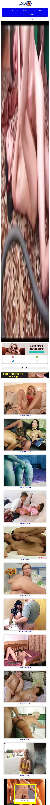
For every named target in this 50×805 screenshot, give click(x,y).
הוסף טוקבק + (25, 367)
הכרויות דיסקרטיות (28, 10)
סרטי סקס (42, 10)
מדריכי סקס (14, 10)
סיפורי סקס (42, 14)
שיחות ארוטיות (29, 14)
